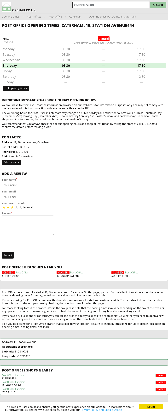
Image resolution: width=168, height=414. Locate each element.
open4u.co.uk (19, 6)
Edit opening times (16, 88)
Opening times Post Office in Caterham (112, 16)
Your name (9, 179)
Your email (9, 191)
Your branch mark (13, 203)
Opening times (10, 16)
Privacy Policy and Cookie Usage (101, 410)
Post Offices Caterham (13, 375)
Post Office (55, 16)
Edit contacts (11, 162)
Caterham (75, 16)
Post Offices (34, 16)
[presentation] (26, 244)
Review (7, 213)
